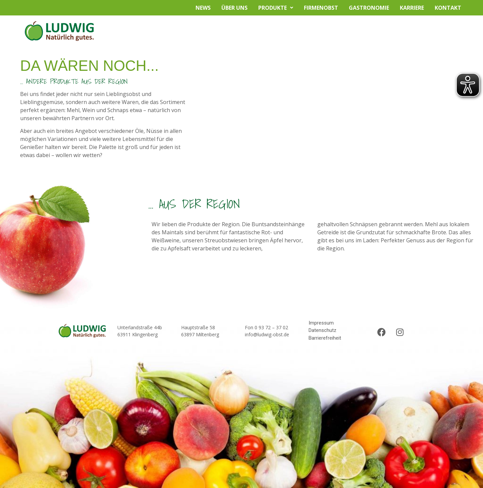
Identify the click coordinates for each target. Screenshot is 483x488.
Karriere (412, 7)
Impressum (321, 323)
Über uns (234, 7)
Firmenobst (321, 7)
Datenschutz (322, 330)
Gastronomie (369, 7)
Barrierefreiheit (325, 338)
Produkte (275, 7)
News (203, 7)
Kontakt (448, 7)
